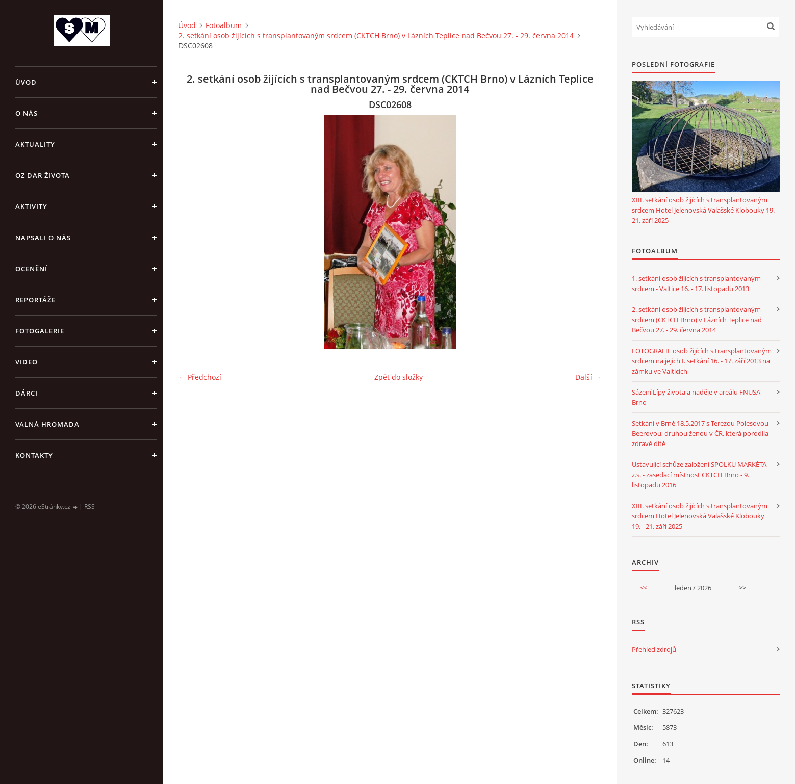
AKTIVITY (31, 206)
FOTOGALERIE (39, 330)
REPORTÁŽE (35, 299)
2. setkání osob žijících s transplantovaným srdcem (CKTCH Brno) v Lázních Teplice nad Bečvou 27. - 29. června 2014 (376, 35)
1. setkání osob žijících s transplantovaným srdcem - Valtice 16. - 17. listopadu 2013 (696, 283)
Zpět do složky (398, 377)
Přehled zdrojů (654, 649)
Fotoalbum (224, 25)
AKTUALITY (35, 144)
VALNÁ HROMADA (47, 424)
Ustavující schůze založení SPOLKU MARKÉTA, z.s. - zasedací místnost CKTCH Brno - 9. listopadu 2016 (700, 474)
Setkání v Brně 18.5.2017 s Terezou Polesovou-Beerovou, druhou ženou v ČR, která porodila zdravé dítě (701, 433)
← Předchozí (199, 377)
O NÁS (26, 113)
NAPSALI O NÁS (43, 237)
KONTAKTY (34, 455)
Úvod (26, 82)
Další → (588, 377)
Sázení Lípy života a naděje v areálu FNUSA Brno (696, 397)
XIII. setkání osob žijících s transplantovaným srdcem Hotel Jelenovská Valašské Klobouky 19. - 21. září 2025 (705, 210)
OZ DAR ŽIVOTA (42, 175)
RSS (89, 506)
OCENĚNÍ (31, 268)
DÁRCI (26, 393)
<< (643, 587)
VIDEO (26, 362)
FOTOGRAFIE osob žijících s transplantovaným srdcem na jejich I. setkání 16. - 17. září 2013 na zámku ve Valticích (702, 361)
